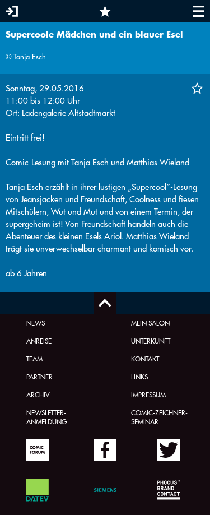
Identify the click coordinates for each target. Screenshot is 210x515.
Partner (39, 376)
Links (139, 376)
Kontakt (145, 358)
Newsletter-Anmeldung (46, 417)
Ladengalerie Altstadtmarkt (68, 113)
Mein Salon (150, 322)
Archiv (38, 394)
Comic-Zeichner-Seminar (159, 417)
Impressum (148, 394)
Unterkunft (150, 340)
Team (34, 358)
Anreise (39, 340)
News (35, 322)
